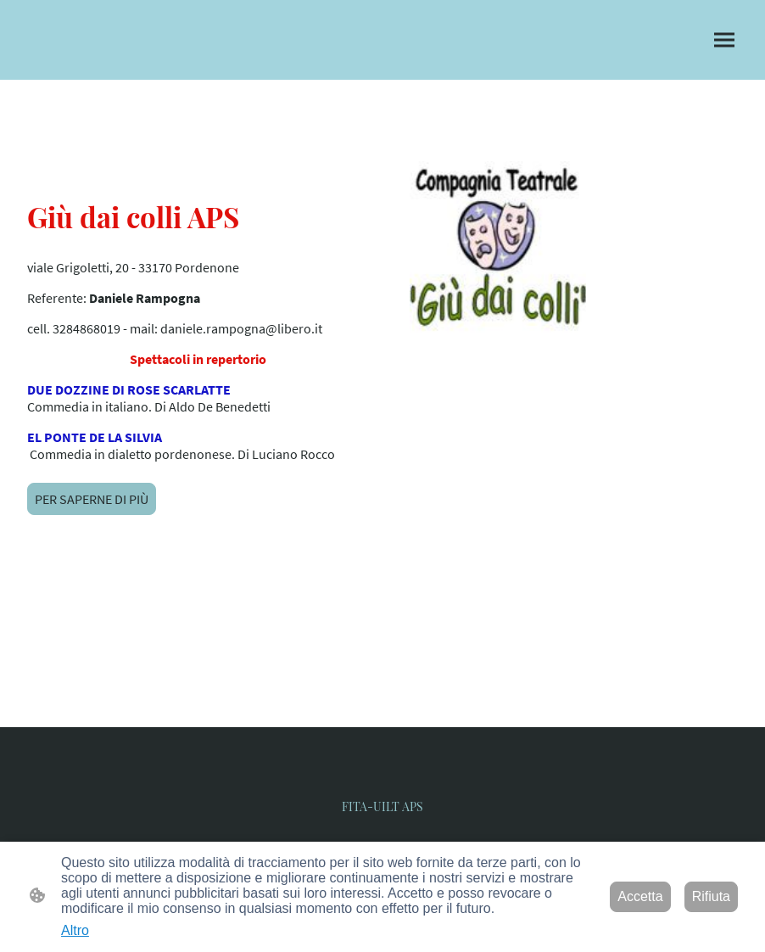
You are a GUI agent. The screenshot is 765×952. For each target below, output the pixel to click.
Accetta (639, 896)
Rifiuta (711, 896)
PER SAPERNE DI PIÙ (91, 498)
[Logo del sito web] (383, 797)
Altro (75, 930)
